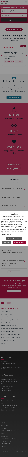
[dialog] (14, 228)
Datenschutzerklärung (6, 234)
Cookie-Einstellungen (14, 238)
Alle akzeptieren (19, 242)
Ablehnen (7, 242)
